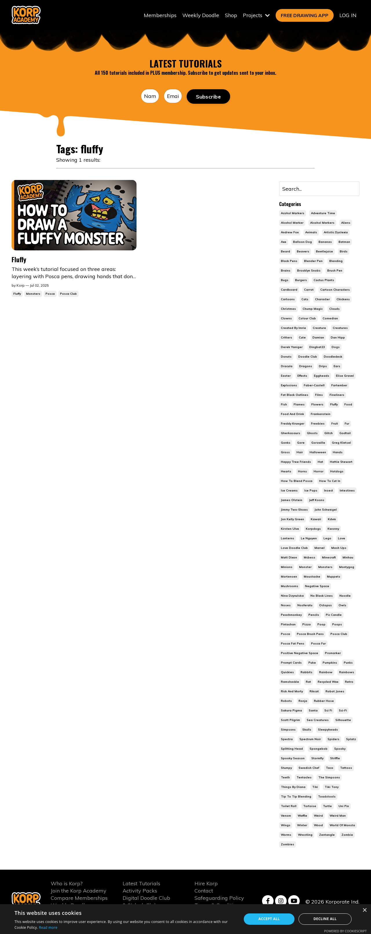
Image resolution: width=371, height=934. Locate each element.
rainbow (325, 672)
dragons (305, 366)
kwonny (333, 529)
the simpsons (329, 778)
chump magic (313, 309)
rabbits (306, 672)
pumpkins (330, 663)
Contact (203, 891)
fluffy (334, 405)
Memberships (159, 15)
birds (344, 252)
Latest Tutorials (141, 883)
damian (318, 338)
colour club (307, 319)
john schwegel (325, 510)
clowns (286, 319)
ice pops (310, 491)
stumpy (286, 768)
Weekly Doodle (200, 15)
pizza (306, 625)
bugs (284, 280)
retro (349, 682)
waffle (302, 816)
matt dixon (289, 558)
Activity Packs (140, 891)
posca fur (318, 644)
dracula (286, 366)
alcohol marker (292, 223)
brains (285, 271)
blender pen (313, 261)
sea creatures (318, 720)
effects (302, 376)
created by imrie (293, 328)
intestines (347, 491)
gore (301, 443)
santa (313, 711)
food (348, 405)
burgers (301, 280)
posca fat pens (292, 644)
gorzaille (318, 443)
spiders (333, 739)
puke (312, 663)
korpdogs (313, 529)
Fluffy (21, 260)
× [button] (364, 910)
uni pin (344, 806)
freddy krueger (292, 424)
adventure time (323, 213)
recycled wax (328, 682)
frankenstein (320, 414)
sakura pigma (291, 711)
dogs (336, 347)
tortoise (309, 806)
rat (308, 682)
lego (327, 538)
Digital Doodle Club (146, 898)
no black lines (321, 596)
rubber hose (324, 701)
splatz (351, 739)
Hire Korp (206, 883)
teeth (285, 778)
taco (329, 768)
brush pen (334, 271)
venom (286, 816)
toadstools (327, 797)
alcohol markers (322, 223)
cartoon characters (335, 290)
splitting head (292, 749)
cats (304, 299)
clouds (334, 309)
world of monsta (342, 825)
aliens (345, 223)
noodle (345, 596)
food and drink (292, 414)
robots (286, 701)
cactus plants (324, 280)
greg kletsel (341, 443)
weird (318, 816)
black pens (289, 261)
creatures (340, 328)
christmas (288, 309)
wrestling (305, 835)
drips (323, 366)
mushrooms (289, 586)
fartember (339, 385)
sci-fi (343, 711)
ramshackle (290, 682)
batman (344, 242)
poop (321, 625)
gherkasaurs (290, 433)
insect (328, 491)
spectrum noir (310, 739)
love (341, 538)
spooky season (293, 758)
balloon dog (302, 242)
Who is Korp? (67, 883)
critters (286, 338)
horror (318, 472)
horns (302, 472)
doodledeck (333, 357)
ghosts (312, 433)
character (322, 299)
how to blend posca (296, 481)
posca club (338, 634)
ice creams (289, 491)
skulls (306, 730)
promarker (333, 653)
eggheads (321, 376)
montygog (346, 567)
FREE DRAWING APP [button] (304, 15)
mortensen (289, 577)
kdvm (332, 519)
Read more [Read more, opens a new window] (48, 927)
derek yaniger (292, 347)
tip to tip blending (296, 797)
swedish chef (309, 768)
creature (319, 328)
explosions (289, 385)
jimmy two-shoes (294, 510)
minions (286, 567)
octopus (325, 605)
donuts (286, 357)
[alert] (185, 919)
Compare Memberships (79, 898)
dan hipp (338, 338)
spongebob (319, 749)
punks (348, 663)
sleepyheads (328, 730)
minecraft (329, 558)
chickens (343, 299)
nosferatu (304, 605)
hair (300, 452)
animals (311, 232)
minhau (348, 558)
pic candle (334, 615)
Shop (231, 15)
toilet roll (289, 806)
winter (302, 825)
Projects (256, 15)
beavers (303, 252)
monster (305, 567)
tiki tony (332, 787)
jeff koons (316, 500)
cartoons (288, 299)
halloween (318, 452)
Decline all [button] (325, 918)
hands (338, 452)
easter (286, 376)
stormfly (317, 758)
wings (285, 825)
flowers (317, 405)
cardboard (289, 290)
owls (342, 605)
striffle (335, 758)
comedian (330, 319)
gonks (285, 443)
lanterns (287, 538)
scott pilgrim (290, 720)
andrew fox (290, 232)
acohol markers (292, 213)
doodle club (307, 357)
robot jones (334, 691)
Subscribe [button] (208, 96)
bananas (325, 242)
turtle (327, 806)
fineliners (337, 395)
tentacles (304, 778)
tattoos (346, 768)
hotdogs (336, 472)
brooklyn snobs (309, 271)
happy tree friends (296, 462)
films (319, 395)
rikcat (314, 691)
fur (347, 424)
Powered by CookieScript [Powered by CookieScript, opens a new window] (345, 931)
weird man (338, 816)
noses (286, 605)
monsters (325, 567)
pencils (313, 615)
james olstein (291, 500)
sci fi (328, 711)
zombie (347, 835)
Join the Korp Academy (78, 891)
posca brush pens (310, 634)
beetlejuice (324, 252)
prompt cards (291, 663)
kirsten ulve (290, 529)
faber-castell (314, 385)
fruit (334, 424)
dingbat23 (317, 347)
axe (283, 242)
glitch (328, 433)
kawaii (316, 519)
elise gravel (345, 376)
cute (302, 338)
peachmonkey (291, 615)
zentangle (327, 835)
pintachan (288, 625)
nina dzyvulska (292, 596)
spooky (339, 749)
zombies (287, 844)
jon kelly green (292, 519)
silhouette (343, 720)
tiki (315, 787)
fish (284, 405)
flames (299, 405)
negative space (317, 586)
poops (337, 625)
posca (285, 634)
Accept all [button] (269, 918)
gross (285, 452)
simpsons (288, 730)
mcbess (309, 558)
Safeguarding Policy (219, 898)
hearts (286, 472)
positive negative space (299, 653)
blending (336, 261)
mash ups (338, 548)
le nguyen (309, 538)
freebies (318, 424)
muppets (333, 577)
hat (320, 462)
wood (318, 825)
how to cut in (329, 481)
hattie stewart (341, 462)
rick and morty (292, 691)
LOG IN (348, 15)
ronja (303, 701)
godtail (345, 433)
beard (285, 252)
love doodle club (294, 548)
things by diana (293, 787)
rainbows (346, 672)
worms (286, 835)
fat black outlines (294, 395)
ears (337, 366)
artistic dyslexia (336, 232)
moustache (312, 577)
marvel (319, 548)
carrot (309, 290)
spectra (287, 739)
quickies (287, 672)
